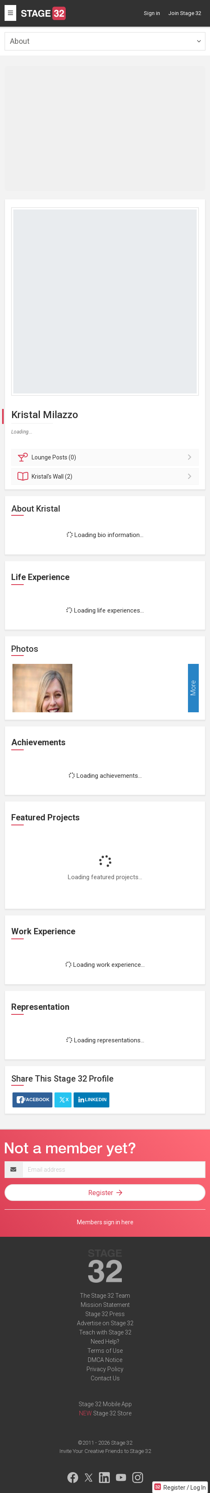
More (193, 688)
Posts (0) (106, 457)
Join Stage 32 (184, 13)
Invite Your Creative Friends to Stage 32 (105, 1451)
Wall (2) (106, 477)
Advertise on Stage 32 (105, 1323)
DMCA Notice (105, 1360)
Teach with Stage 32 (105, 1332)
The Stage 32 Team (105, 1295)
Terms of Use (105, 1350)
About (20, 41)
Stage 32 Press (105, 1314)
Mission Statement (105, 1304)
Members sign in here (105, 1222)
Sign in (152, 13)
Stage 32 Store (112, 1413)
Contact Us (105, 1378)
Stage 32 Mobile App (105, 1404)
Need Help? (105, 1341)
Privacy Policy (105, 1369)
